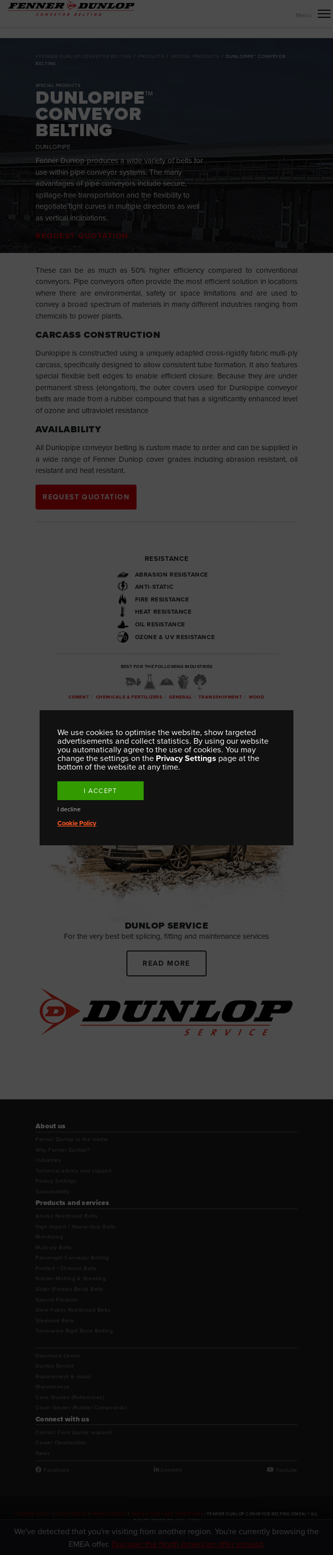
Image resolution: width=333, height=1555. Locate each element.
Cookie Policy (76, 823)
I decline (69, 809)
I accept (100, 791)
